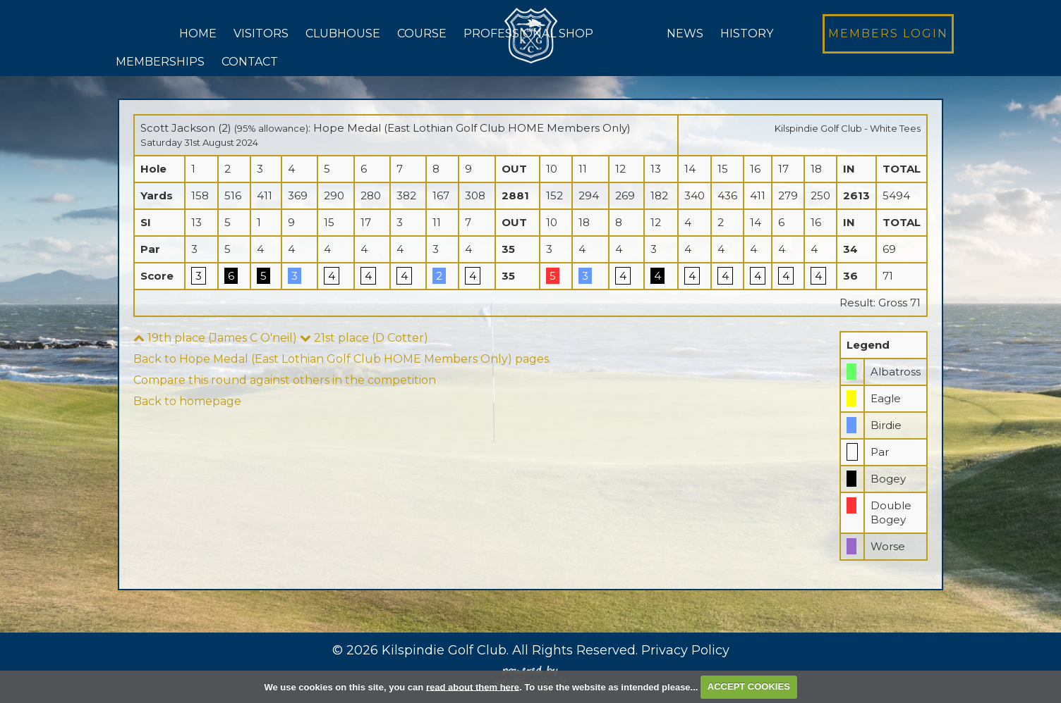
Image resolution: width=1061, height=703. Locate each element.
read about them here (472, 686)
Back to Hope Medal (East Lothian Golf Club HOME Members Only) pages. (342, 359)
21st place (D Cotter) (364, 337)
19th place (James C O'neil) (215, 337)
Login (888, 33)
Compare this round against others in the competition (284, 380)
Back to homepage (187, 401)
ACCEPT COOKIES (749, 686)
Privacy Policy (685, 650)
